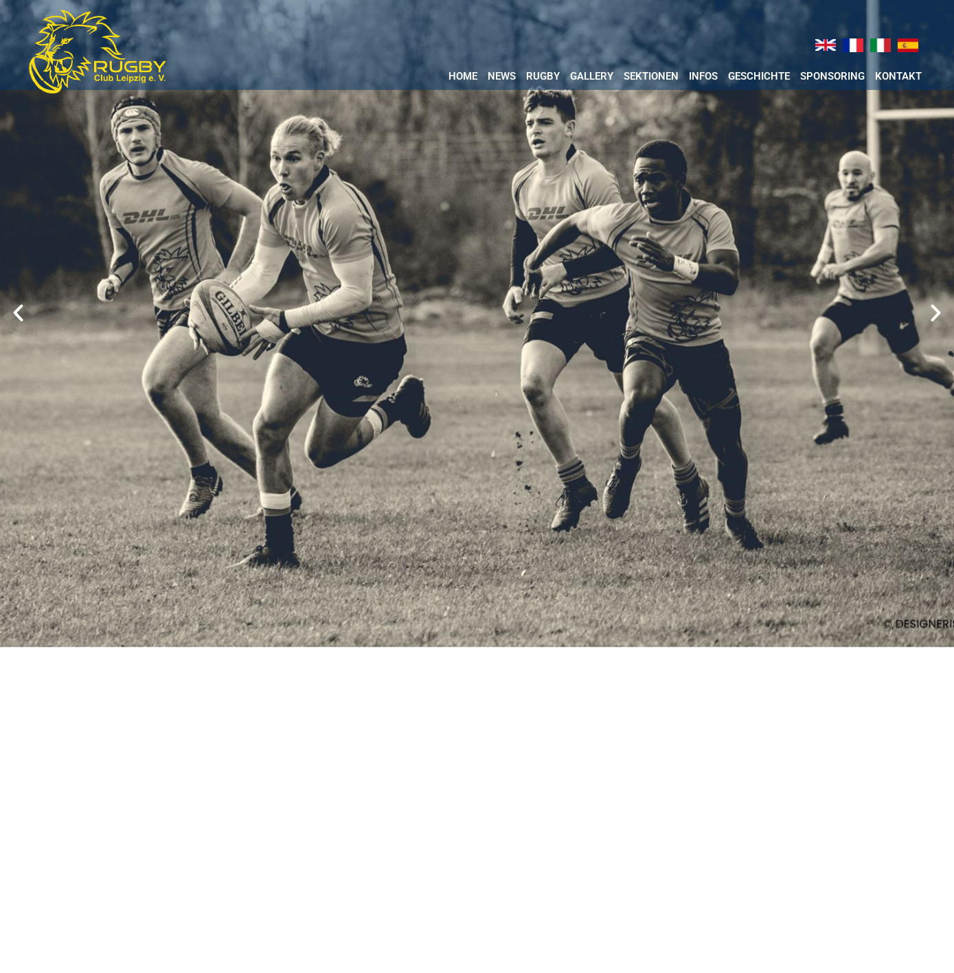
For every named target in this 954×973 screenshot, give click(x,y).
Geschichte (759, 76)
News (502, 76)
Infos (703, 76)
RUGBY (543, 76)
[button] (18, 312)
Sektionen (651, 76)
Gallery (591, 76)
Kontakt (898, 76)
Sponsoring (832, 76)
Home (462, 76)
